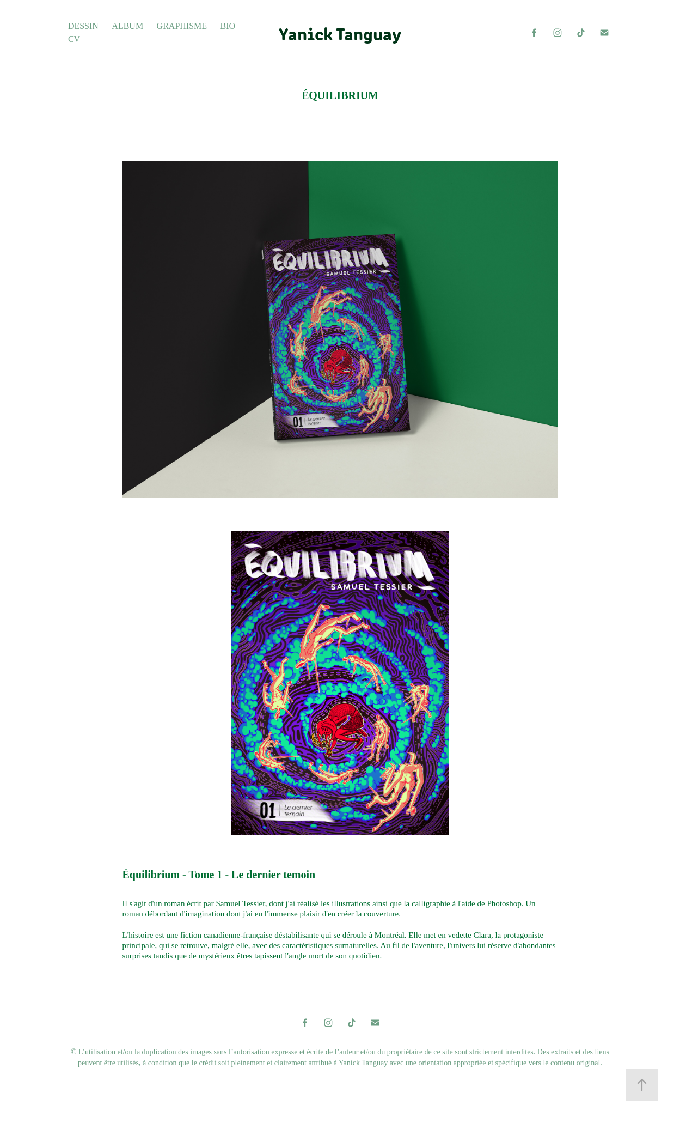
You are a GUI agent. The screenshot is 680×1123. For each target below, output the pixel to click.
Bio (228, 26)
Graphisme (182, 26)
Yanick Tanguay (340, 32)
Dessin (83, 26)
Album (127, 26)
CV (74, 39)
